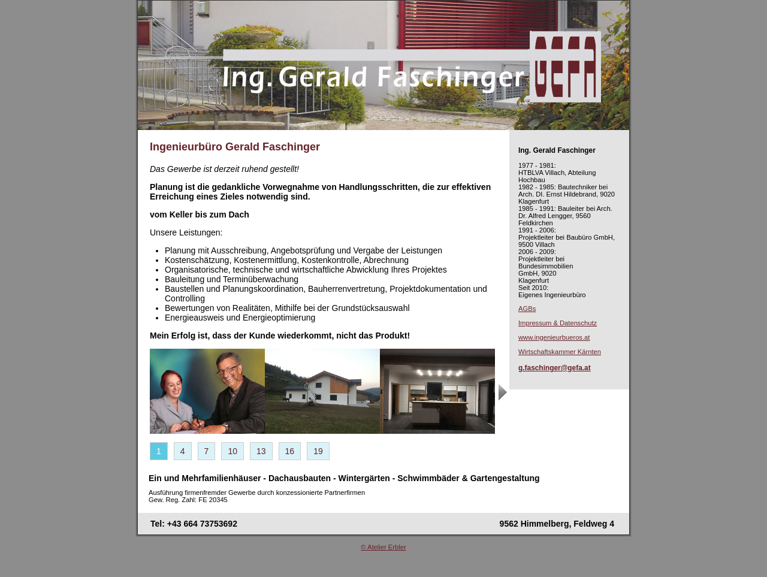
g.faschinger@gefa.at (554, 368)
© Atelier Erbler (383, 547)
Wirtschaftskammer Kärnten (559, 351)
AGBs (527, 308)
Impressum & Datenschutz (557, 323)
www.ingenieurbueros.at (554, 337)
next (504, 399)
